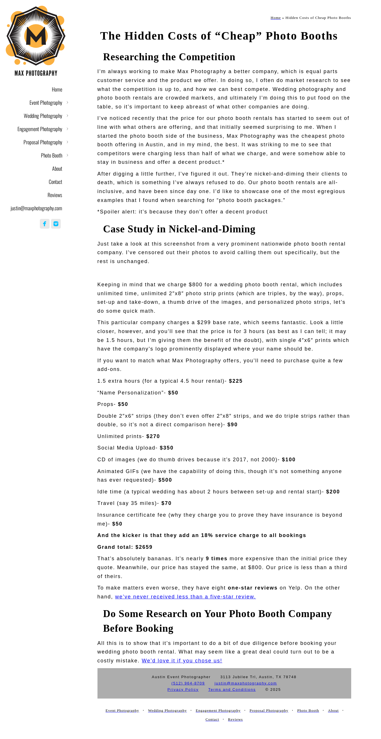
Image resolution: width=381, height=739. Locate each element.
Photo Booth (51, 155)
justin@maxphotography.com (36, 208)
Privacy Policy (183, 689)
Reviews (55, 195)
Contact (55, 181)
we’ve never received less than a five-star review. (185, 597)
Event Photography (46, 102)
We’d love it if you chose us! (182, 661)
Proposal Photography (43, 142)
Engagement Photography (39, 129)
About (57, 168)
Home (57, 89)
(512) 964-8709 (188, 683)
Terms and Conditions (232, 689)
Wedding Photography (43, 115)
